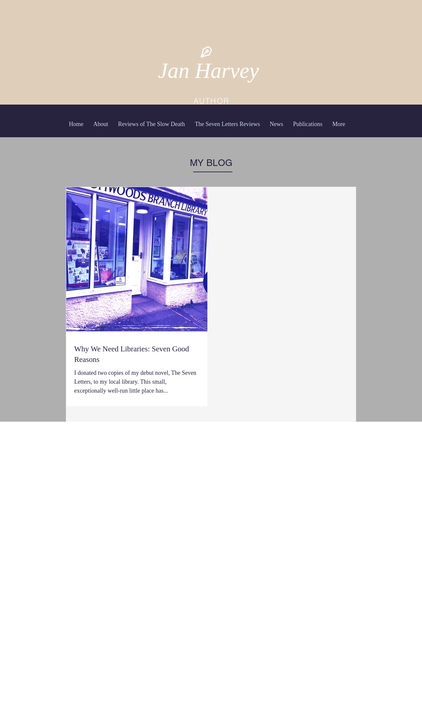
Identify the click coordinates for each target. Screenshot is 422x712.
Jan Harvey (211, 70)
